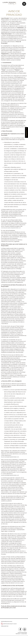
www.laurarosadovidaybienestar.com (11, 83)
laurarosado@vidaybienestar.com (10, 116)
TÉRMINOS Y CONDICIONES (21, 633)
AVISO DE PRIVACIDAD (22, 632)
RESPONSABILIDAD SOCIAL (6, 621)
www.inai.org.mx (19, 583)
